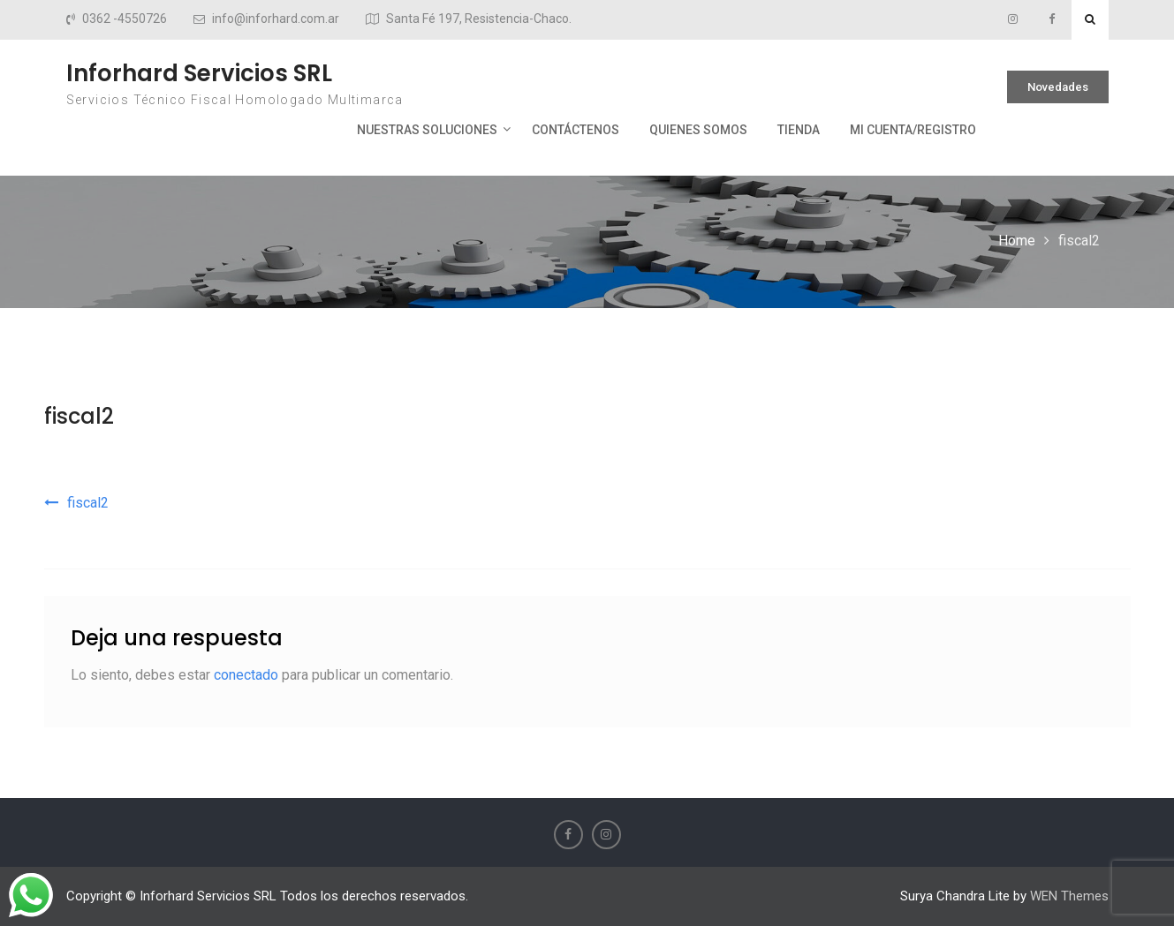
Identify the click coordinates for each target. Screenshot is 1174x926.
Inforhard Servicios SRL (199, 73)
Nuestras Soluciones (427, 130)
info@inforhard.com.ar (275, 19)
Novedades (1057, 87)
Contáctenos (575, 130)
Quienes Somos (698, 130)
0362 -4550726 (124, 19)
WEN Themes (1069, 896)
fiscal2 (79, 416)
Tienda (798, 130)
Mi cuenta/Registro (913, 130)
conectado (246, 674)
